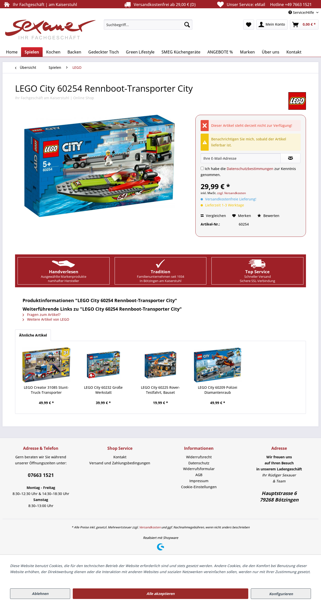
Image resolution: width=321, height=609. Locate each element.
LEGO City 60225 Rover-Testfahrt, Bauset (160, 390)
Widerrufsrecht (199, 457)
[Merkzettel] (248, 25)
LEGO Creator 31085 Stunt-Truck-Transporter (46, 390)
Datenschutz (198, 463)
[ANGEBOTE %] (220, 52)
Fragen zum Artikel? (41, 314)
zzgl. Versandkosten (231, 193)
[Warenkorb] (304, 25)
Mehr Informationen (27, 577)
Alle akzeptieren (160, 593)
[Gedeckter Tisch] (103, 52)
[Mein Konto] (272, 25)
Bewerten (268, 215)
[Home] (12, 52)
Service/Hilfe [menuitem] (301, 12)
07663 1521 (41, 475)
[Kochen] (53, 52)
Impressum (198, 480)
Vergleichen (213, 215)
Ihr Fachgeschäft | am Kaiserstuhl (40, 4)
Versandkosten (149, 527)
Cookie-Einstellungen (199, 486)
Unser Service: (263, 4)
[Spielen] (32, 52)
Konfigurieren (281, 593)
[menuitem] (148, 25)
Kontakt (119, 457)
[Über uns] (270, 52)
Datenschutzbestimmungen (250, 168)
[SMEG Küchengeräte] (181, 52)
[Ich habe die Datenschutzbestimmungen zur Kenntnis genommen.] (202, 168)
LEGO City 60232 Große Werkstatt (103, 390)
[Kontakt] (294, 52)
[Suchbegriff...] (148, 25)
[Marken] (247, 52)
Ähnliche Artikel (33, 335)
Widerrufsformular (199, 468)
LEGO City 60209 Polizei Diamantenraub (217, 390)
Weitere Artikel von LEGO (46, 319)
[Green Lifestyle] (140, 52)
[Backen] (74, 52)
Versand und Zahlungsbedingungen (119, 463)
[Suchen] (187, 25)
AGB (198, 474)
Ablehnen (40, 593)
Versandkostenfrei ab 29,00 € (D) (159, 4)
